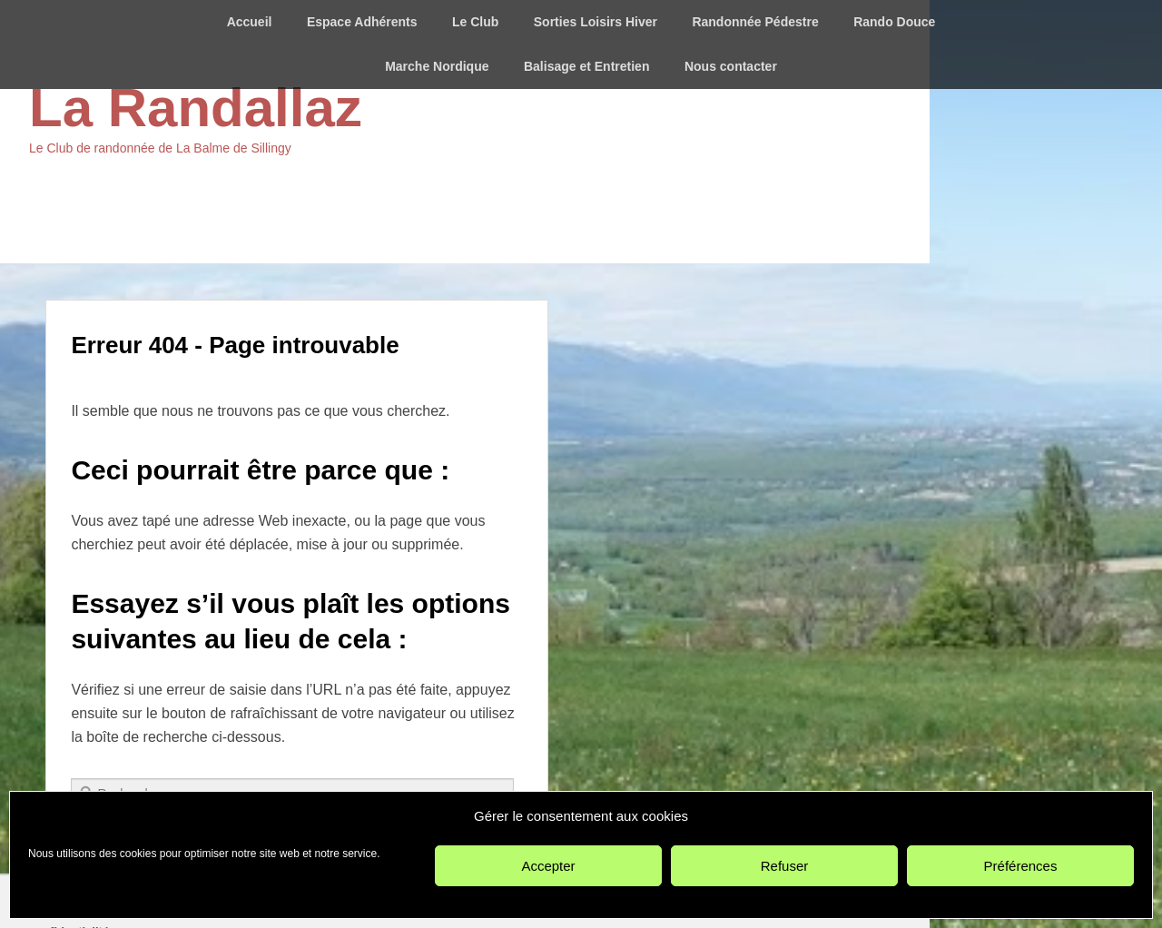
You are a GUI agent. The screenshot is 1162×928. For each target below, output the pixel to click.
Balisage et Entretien (587, 66)
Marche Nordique (436, 66)
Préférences (1021, 866)
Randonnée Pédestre (755, 22)
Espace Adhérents (362, 22)
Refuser (785, 866)
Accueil (249, 22)
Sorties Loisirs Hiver (595, 22)
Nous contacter (730, 66)
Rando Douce (894, 22)
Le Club (475, 22)
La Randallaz (195, 107)
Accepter (548, 866)
